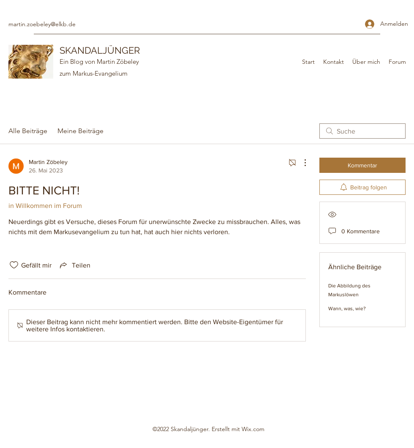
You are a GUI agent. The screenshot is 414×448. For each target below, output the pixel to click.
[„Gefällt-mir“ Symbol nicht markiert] (13, 265)
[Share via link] (74, 265)
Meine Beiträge (80, 131)
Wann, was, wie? (347, 308)
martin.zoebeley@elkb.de (42, 24)
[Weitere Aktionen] (301, 163)
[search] (362, 131)
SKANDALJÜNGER (100, 50)
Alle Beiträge (27, 131)
